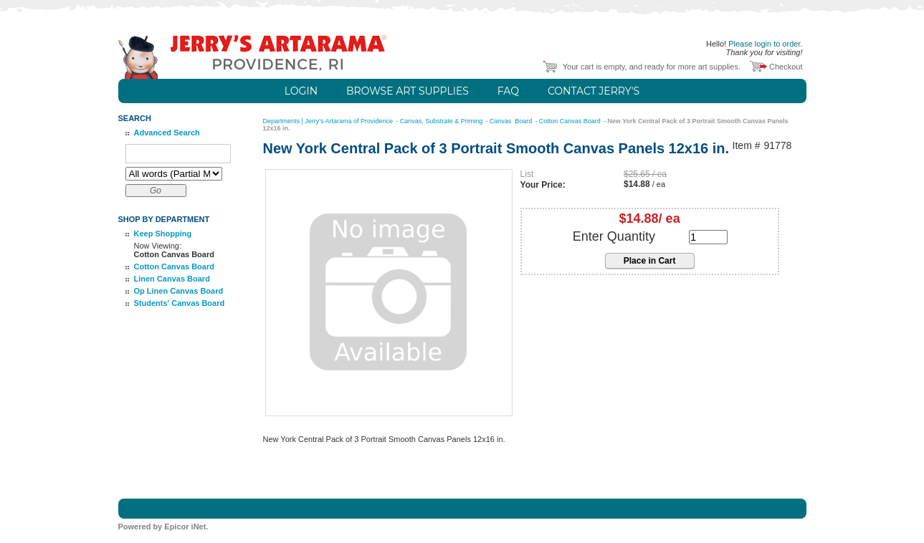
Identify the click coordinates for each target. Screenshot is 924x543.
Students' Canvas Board (179, 303)
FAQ (508, 91)
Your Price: (543, 185)
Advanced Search (167, 132)
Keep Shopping (163, 233)
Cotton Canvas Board (174, 266)
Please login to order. (765, 43)
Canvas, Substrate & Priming (442, 121)
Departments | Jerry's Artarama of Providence (329, 121)
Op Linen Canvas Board (179, 291)
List (527, 174)
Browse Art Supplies (407, 91)
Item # (747, 145)
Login (301, 91)
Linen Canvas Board (172, 278)
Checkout (785, 66)
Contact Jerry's (593, 91)
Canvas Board (512, 121)
